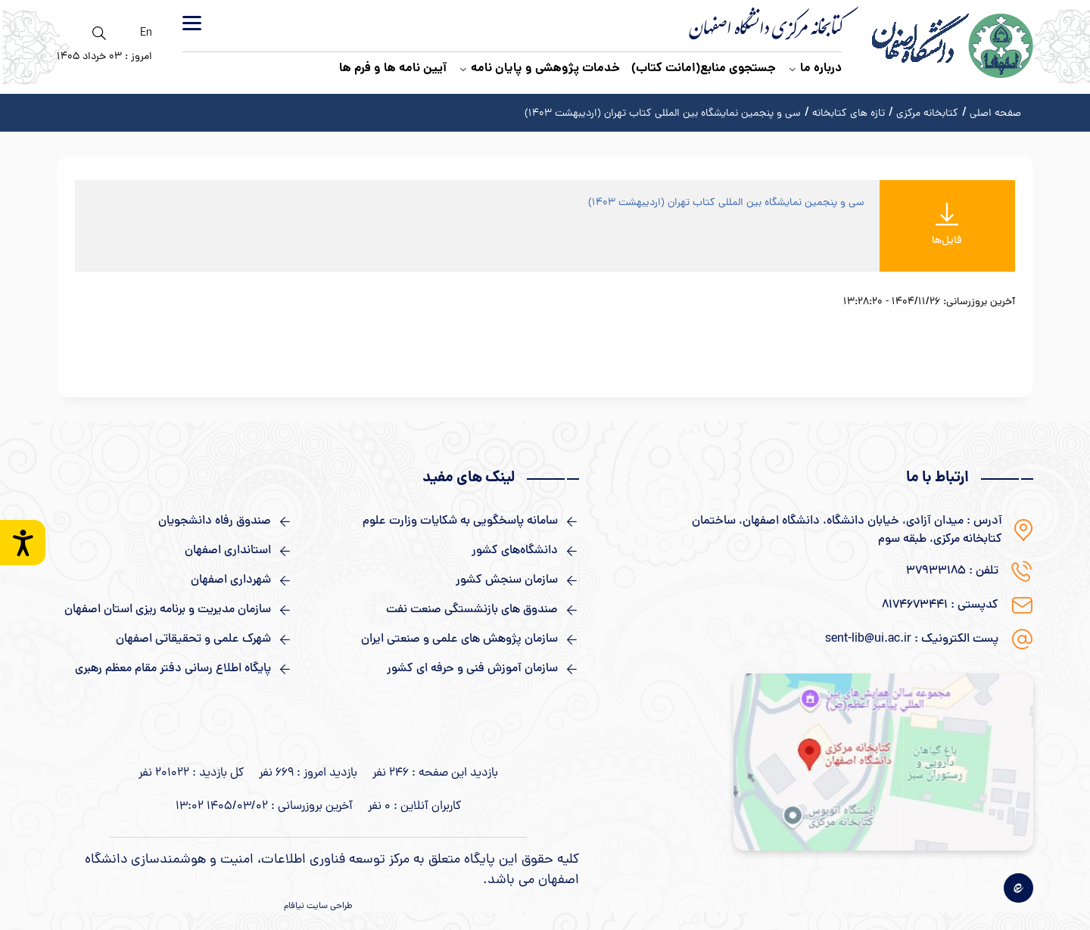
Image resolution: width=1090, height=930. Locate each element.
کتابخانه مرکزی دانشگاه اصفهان (766, 32)
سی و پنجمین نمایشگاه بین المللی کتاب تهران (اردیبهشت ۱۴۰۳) (726, 203)
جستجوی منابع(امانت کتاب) (703, 68)
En (146, 34)
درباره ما (814, 68)
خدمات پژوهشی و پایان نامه (539, 68)
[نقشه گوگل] (883, 762)
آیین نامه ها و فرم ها (393, 68)
